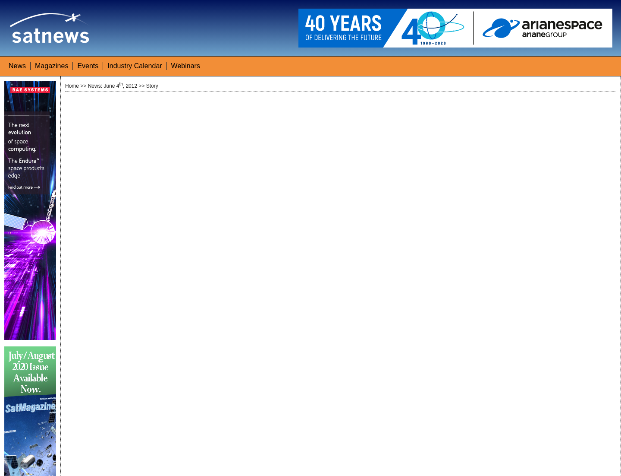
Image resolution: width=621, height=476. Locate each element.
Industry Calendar (134, 66)
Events (87, 66)
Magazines (51, 66)
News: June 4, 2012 (112, 86)
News (17, 66)
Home (72, 86)
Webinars (185, 66)
